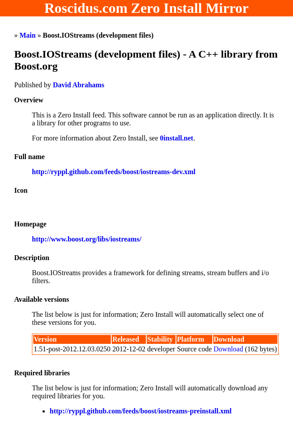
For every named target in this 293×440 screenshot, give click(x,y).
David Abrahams (78, 85)
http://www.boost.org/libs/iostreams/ (86, 239)
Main (27, 35)
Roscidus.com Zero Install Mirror (146, 8)
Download (228, 349)
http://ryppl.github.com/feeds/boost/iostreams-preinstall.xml (141, 411)
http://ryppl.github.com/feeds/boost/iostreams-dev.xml (113, 171)
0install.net (176, 138)
